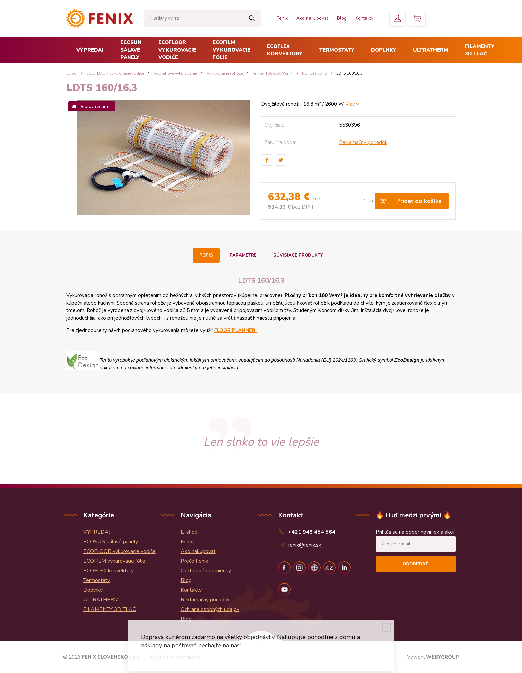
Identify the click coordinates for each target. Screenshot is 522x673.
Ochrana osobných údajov (210, 609)
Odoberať (415, 563)
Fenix (282, 18)
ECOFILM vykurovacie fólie (231, 50)
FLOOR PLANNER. (235, 330)
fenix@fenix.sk (304, 545)
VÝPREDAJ (90, 50)
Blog (342, 18)
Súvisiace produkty (298, 255)
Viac (352, 104)
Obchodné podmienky (206, 570)
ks (371, 201)
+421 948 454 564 (311, 532)
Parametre (243, 255)
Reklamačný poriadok (363, 142)
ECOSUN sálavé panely (131, 50)
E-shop (189, 532)
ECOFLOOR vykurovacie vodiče (177, 50)
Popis (206, 255)
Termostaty (336, 50)
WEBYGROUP (442, 657)
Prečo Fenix (194, 561)
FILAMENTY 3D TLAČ (480, 50)
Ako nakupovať (312, 18)
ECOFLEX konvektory (285, 50)
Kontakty (364, 18)
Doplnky (383, 50)
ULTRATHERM (430, 50)
